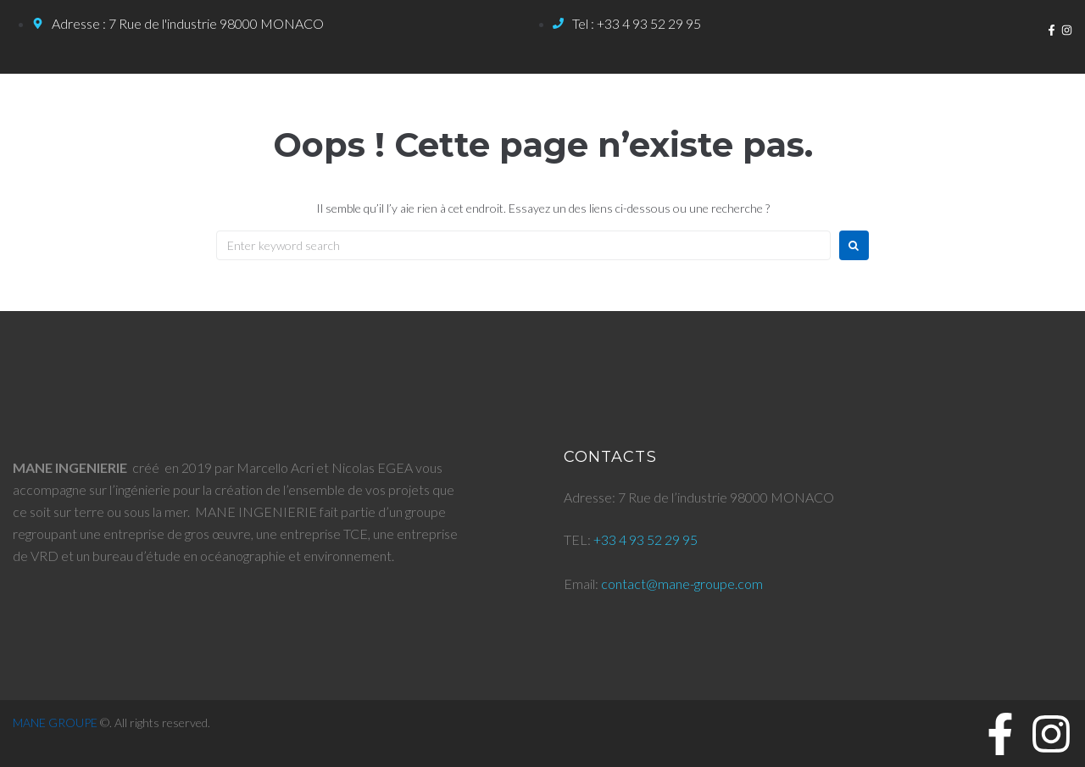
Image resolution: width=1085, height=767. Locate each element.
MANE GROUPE (55, 722)
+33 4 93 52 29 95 (645, 539)
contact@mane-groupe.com (682, 583)
